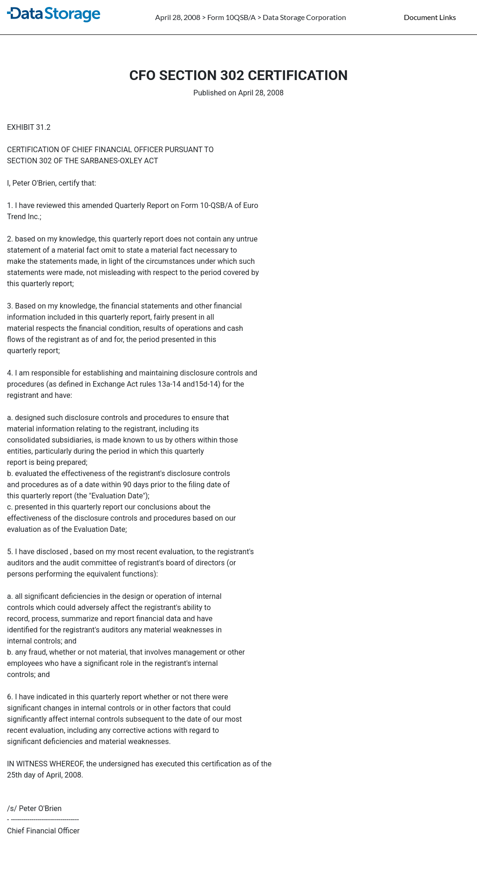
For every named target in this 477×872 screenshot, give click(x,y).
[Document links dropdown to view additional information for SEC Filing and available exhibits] (435, 17)
